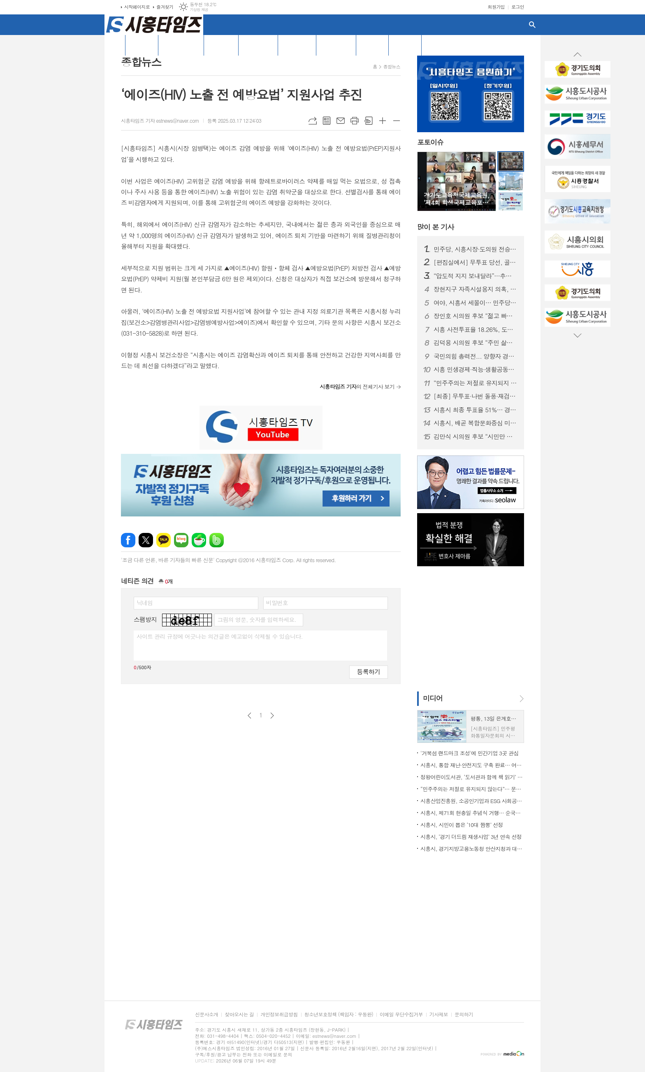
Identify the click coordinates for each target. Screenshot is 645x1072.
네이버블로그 (181, 540)
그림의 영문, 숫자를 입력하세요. (256, 619)
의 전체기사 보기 (357, 386)
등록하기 (368, 671)
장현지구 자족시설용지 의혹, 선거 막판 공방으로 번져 (475, 289)
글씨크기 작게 (396, 121)
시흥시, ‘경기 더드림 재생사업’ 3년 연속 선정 (471, 837)
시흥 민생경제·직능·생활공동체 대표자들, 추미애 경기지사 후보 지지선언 (475, 369)
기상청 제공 (199, 9)
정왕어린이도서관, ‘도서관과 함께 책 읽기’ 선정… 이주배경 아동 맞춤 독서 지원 (472, 777)
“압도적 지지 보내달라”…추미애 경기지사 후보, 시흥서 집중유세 (475, 276)
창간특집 (405, 45)
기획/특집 (221, 45)
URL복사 (313, 121)
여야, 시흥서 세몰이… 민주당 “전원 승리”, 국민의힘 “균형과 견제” (475, 303)
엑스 (146, 540)
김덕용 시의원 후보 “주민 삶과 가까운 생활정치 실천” (475, 343)
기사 (435, 227)
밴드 (216, 540)
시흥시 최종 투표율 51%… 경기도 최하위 (475, 410)
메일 (340, 121)
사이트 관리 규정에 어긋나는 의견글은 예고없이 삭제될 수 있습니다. (220, 636)
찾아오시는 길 (239, 1014)
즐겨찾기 (164, 7)
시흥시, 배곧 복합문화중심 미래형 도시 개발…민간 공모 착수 (475, 423)
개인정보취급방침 (278, 1014)
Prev (577, 55)
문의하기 (464, 1014)
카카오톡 (163, 540)
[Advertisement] (67, 150)
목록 (326, 121)
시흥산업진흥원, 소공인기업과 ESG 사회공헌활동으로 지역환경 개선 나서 (472, 801)
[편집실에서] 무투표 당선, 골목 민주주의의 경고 (475, 262)
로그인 (517, 7)
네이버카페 (199, 540)
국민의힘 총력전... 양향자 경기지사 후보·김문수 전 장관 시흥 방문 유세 (475, 356)
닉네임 (145, 602)
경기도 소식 (336, 45)
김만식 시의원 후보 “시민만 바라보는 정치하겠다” (475, 436)
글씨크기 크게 (382, 121)
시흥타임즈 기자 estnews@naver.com (160, 120)
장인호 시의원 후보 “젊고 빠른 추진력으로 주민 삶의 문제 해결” (475, 316)
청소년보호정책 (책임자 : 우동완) (338, 1014)
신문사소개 (206, 1014)
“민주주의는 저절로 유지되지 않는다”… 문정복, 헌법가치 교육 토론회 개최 (475, 383)
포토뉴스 (372, 45)
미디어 (433, 698)
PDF (432, 45)
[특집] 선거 (258, 45)
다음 (272, 715)
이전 (249, 715)
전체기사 (142, 45)
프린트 (354, 121)
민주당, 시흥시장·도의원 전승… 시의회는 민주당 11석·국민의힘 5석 (475, 249)
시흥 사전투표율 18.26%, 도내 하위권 (475, 329)
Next (577, 335)
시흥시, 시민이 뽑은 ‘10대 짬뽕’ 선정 (461, 825)
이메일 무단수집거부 (401, 1014)
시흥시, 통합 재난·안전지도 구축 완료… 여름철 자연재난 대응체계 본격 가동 (472, 765)
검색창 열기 (532, 24)
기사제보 (438, 1014)
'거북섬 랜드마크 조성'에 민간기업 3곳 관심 (469, 753)
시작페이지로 (137, 7)
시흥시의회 (297, 45)
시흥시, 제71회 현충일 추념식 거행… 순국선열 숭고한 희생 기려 (472, 813)
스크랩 (368, 121)
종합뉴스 (391, 66)
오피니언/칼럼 (181, 45)
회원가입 (496, 7)
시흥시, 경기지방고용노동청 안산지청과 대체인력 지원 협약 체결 (472, 848)
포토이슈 (430, 142)
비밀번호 (277, 602)
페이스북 (128, 540)
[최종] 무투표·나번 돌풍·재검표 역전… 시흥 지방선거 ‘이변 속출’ (475, 396)
